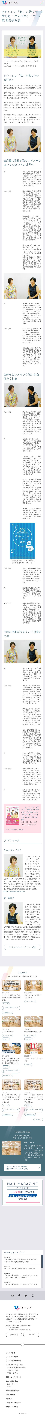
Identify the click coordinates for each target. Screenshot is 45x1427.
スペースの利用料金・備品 (17, 1372)
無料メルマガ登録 (12, 1411)
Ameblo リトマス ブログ (14, 1257)
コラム (9, 1391)
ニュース (5, 1004)
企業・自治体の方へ (13, 1395)
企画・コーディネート (13, 1382)
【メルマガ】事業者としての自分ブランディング (21, 1289)
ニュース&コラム (12, 1386)
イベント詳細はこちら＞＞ (15, 829)
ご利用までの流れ (13, 1375)
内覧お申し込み (12, 1378)
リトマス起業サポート (13, 1365)
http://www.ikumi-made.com (14, 891)
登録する (22, 1204)
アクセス (31, 1339)
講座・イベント (12, 1389)
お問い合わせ (13, 1339)
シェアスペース (30, 1001)
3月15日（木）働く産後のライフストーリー (19, 1273)
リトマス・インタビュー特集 (22, 947)
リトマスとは (10, 1357)
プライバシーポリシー (13, 1407)
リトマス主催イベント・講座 (10, 1008)
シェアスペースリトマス (14, 1369)
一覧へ (38, 1119)
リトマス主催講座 (12, 1361)
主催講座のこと (7, 1012)
